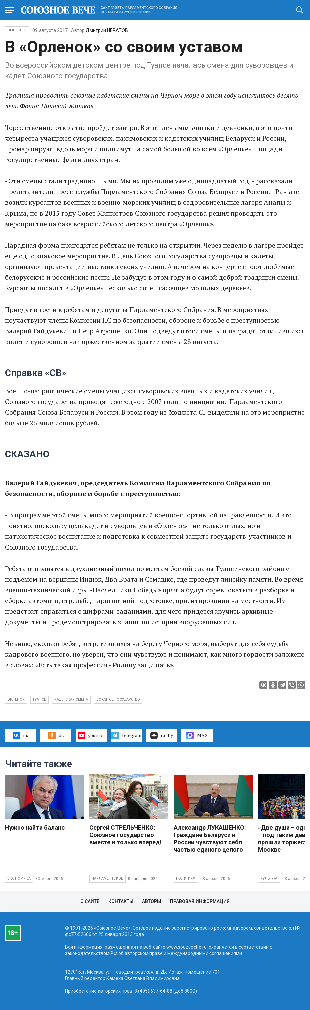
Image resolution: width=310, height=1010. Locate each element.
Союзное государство (118, 699)
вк (20, 735)
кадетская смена (71, 699)
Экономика (19, 878)
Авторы (151, 901)
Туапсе (39, 699)
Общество (17, 30)
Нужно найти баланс (35, 827)
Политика (186, 878)
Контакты (120, 901)
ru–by (161, 735)
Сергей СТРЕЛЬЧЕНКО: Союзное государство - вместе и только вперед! (125, 835)
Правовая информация (200, 901)
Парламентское (107, 878)
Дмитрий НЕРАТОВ (107, 30)
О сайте (89, 901)
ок (56, 735)
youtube (91, 735)
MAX (197, 735)
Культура (269, 878)
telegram (126, 735)
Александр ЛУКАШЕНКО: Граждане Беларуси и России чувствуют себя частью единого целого (210, 838)
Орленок (16, 699)
